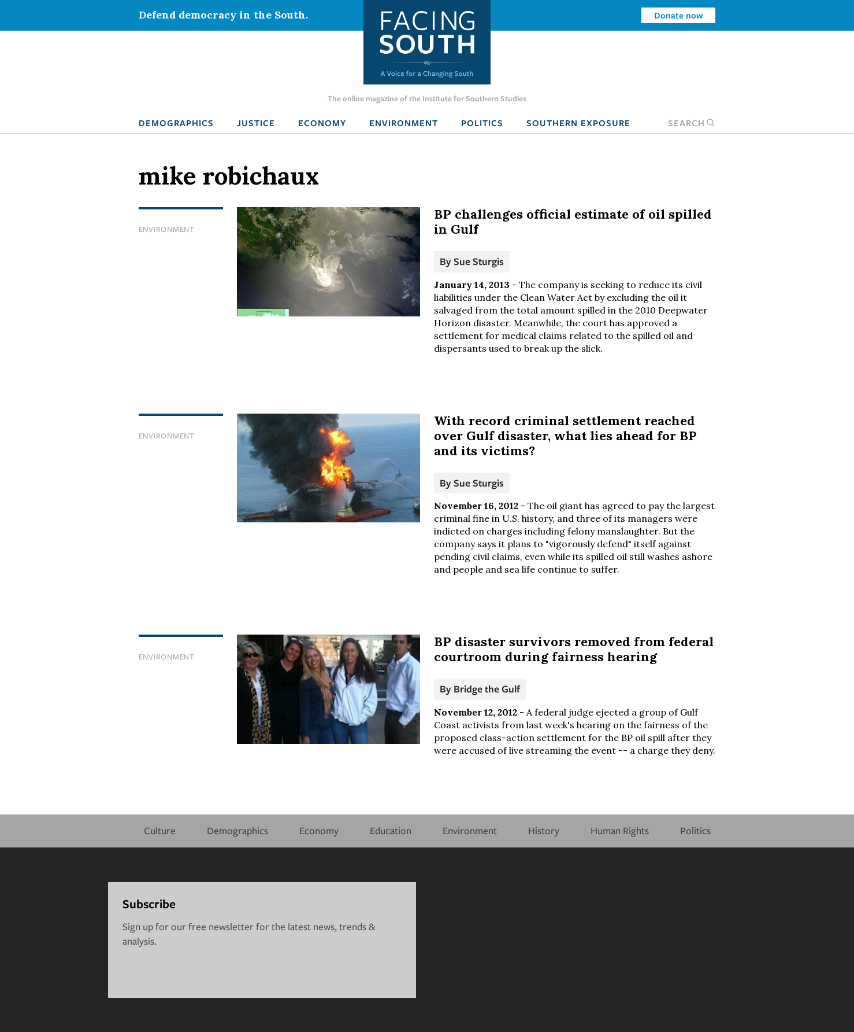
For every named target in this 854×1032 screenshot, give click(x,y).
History (543, 830)
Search (691, 122)
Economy (322, 122)
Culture (160, 830)
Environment (403, 122)
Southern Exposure (578, 122)
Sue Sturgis (479, 261)
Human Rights (620, 830)
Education (390, 830)
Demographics (176, 122)
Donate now (678, 15)
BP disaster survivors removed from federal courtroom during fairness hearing (574, 649)
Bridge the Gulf (487, 688)
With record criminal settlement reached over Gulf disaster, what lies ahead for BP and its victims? (565, 435)
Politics (482, 122)
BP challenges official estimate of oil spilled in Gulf (573, 221)
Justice (256, 122)
